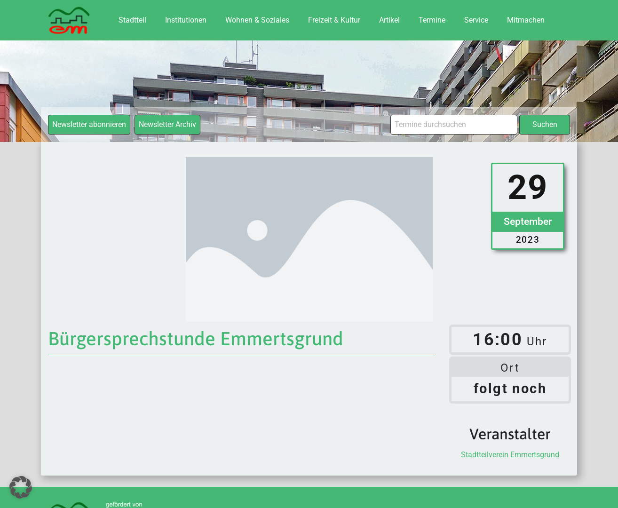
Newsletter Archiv (167, 124)
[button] (20, 487)
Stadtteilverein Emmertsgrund (510, 454)
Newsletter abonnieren (89, 124)
